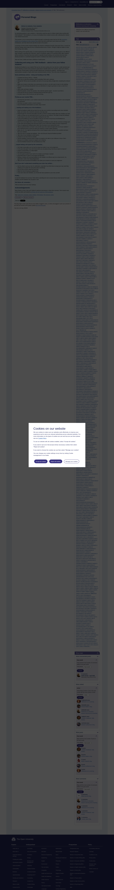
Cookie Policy (42, 438)
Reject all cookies (56, 461)
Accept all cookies (41, 461)
